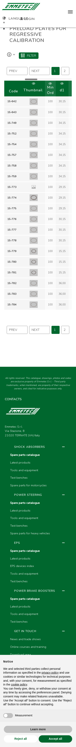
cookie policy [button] (19, 684)
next (36, 71)
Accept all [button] (55, 738)
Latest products (20, 462)
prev (13, 71)
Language (15, 18)
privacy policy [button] (50, 672)
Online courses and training (28, 647)
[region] (38, 195)
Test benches (19, 478)
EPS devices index (22, 566)
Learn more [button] (38, 729)
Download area (20, 654)
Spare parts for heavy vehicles (30, 533)
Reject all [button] (20, 738)
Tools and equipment (24, 470)
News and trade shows (25, 639)
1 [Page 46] (55, 71)
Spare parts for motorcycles (28, 485)
